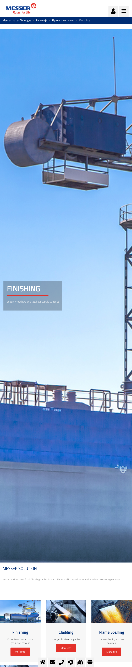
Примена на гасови (63, 20)
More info (20, 652)
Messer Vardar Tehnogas (17, 20)
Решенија (41, 20)
